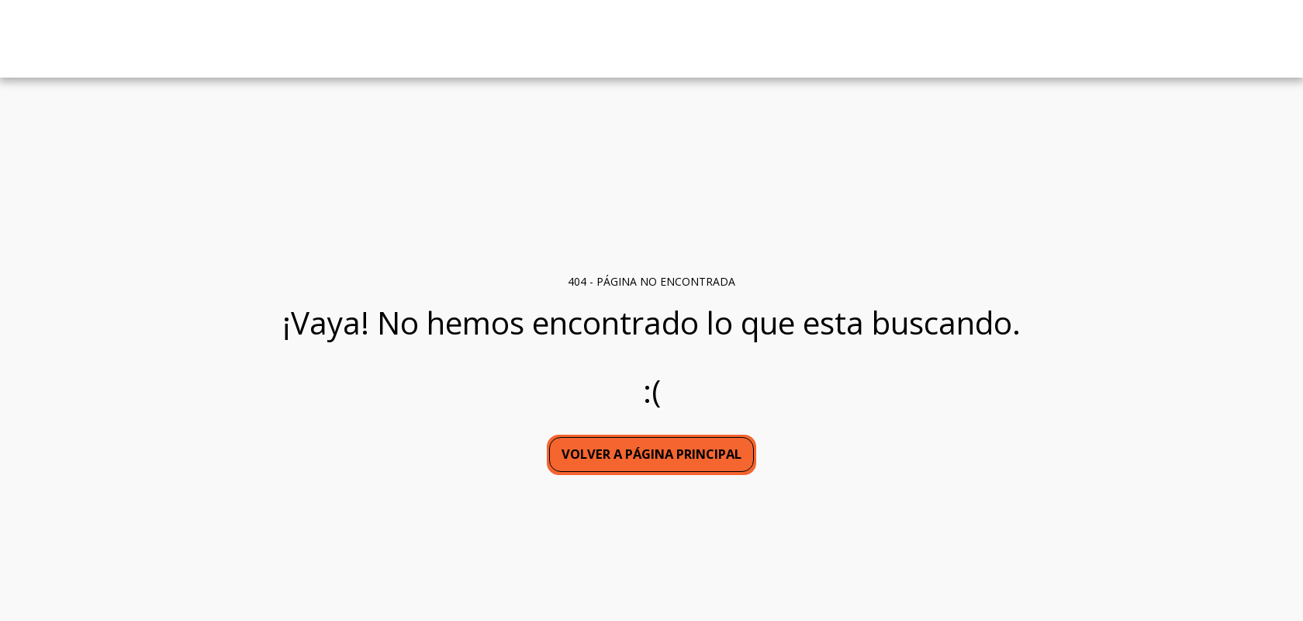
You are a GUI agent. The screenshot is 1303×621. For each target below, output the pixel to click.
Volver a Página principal (651, 454)
